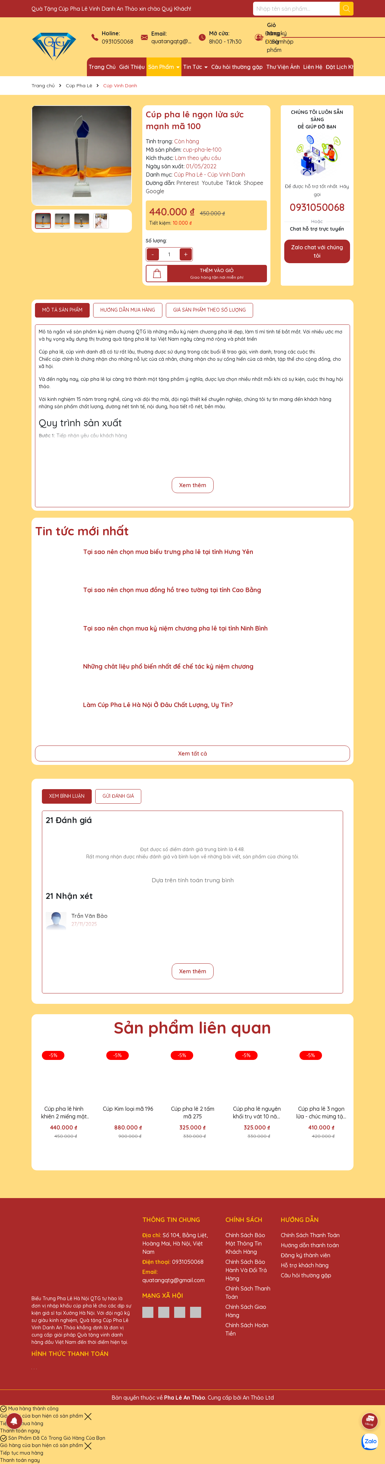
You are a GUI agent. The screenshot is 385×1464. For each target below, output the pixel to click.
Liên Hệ (312, 66)
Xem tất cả (192, 753)
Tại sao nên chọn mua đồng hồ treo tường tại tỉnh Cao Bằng (172, 590)
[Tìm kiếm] (346, 9)
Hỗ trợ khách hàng (305, 1265)
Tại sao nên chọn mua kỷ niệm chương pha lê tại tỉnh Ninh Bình (175, 628)
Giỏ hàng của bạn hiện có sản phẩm (42, 1416)
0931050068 (117, 41)
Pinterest (188, 182)
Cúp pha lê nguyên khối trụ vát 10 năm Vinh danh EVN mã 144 (257, 1113)
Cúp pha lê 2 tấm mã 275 (192, 1112)
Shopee (253, 182)
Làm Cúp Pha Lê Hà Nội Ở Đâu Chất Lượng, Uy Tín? (158, 705)
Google (155, 191)
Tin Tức (193, 66)
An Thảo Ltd (258, 1397)
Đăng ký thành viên (305, 1255)
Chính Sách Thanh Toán (310, 1235)
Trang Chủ (102, 66)
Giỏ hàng (273, 29)
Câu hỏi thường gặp (237, 66)
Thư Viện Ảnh (283, 66)
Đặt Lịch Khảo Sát (349, 66)
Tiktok (233, 182)
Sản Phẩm (162, 66)
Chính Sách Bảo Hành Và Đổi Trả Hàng (246, 1270)
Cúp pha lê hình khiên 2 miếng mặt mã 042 (64, 1113)
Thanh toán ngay (20, 1431)
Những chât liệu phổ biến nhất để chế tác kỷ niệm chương (168, 666)
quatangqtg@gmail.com (182, 41)
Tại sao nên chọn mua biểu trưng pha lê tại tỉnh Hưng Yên (168, 552)
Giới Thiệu (132, 66)
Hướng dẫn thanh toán (310, 1245)
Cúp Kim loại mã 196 (128, 1108)
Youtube (212, 182)
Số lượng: (156, 241)
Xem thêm (192, 485)
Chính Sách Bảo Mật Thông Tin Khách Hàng (245, 1243)
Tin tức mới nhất (82, 530)
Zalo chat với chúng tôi (317, 251)
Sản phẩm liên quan (192, 1027)
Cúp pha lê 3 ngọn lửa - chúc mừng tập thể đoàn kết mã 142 (321, 1113)
